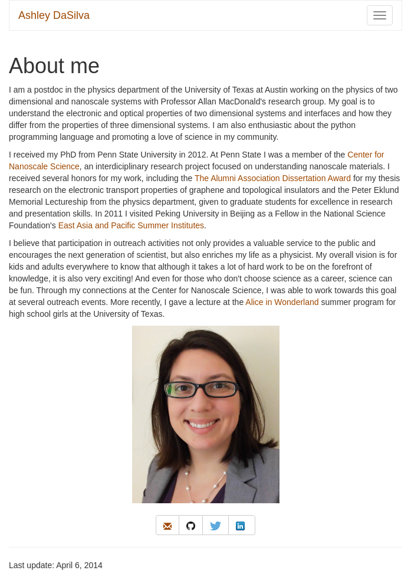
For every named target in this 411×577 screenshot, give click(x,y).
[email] (167, 525)
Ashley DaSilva (54, 15)
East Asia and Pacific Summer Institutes (131, 225)
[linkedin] (241, 525)
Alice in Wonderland (281, 302)
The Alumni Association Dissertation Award (273, 178)
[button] (167, 525)
